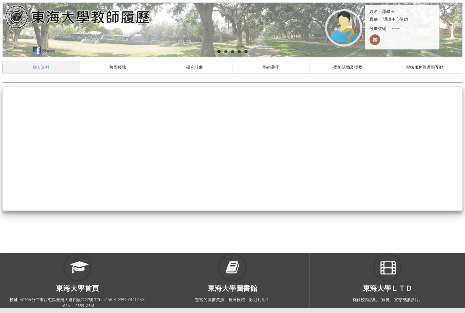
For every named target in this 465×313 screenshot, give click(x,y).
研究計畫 (194, 67)
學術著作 (271, 67)
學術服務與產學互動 (424, 67)
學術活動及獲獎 (347, 67)
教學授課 (117, 67)
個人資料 (41, 67)
